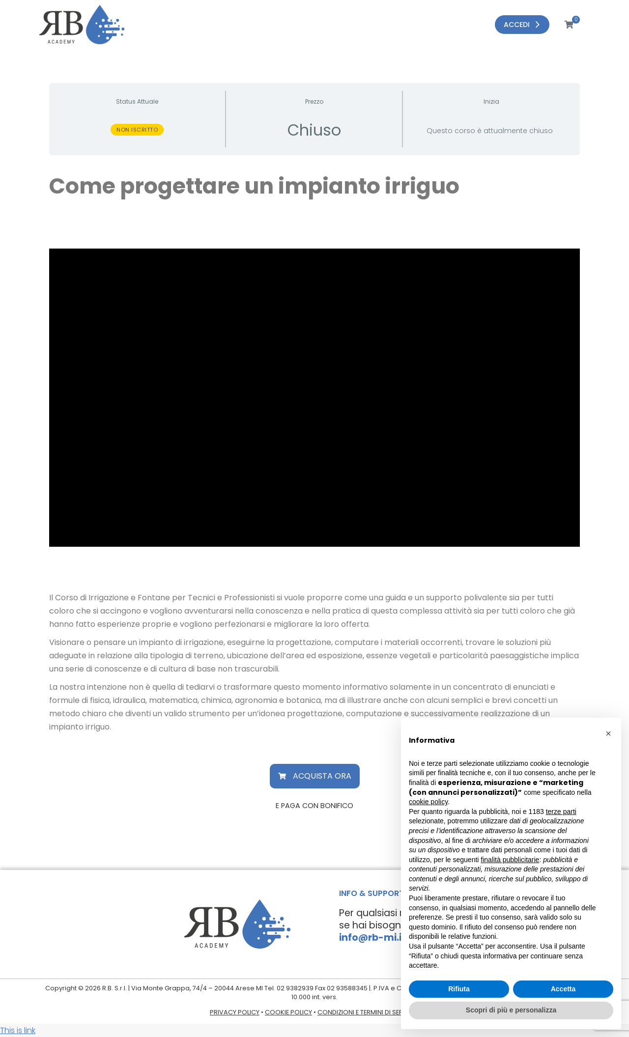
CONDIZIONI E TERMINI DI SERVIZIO (368, 1012)
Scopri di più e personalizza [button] (511, 1010)
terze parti (561, 811)
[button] (315, 776)
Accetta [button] (563, 989)
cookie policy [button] (428, 802)
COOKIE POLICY (288, 1012)
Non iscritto (137, 130)
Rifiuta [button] (459, 989)
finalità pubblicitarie (510, 860)
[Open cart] (562, 24)
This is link (17, 1030)
